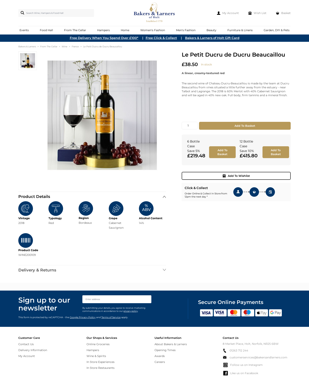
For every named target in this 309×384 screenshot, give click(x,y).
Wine (64, 46)
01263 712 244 (235, 351)
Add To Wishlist (236, 176)
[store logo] (154, 13)
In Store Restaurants (100, 368)
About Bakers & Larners (170, 344)
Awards (159, 356)
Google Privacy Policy (83, 317)
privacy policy (130, 311)
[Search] (21, 13)
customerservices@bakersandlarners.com (255, 357)
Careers (159, 362)
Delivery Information (32, 350)
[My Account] (228, 13)
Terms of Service (111, 317)
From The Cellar (48, 46)
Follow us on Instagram (243, 365)
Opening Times (165, 350)
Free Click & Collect (161, 38)
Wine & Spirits (96, 356)
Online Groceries (98, 344)
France (75, 46)
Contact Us (26, 344)
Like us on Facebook (240, 373)
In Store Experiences (100, 362)
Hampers (93, 350)
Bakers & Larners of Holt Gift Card (212, 38)
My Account (26, 356)
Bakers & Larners (27, 46)
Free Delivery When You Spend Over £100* (104, 38)
